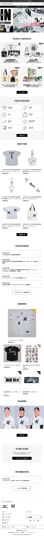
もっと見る (22, 92)
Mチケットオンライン (32, 526)
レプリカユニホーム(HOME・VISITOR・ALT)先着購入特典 (22, 1)
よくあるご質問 (7, 517)
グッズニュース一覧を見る (22, 292)
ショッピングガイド (8, 514)
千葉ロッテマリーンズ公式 (9, 526)
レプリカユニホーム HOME (15, 340)
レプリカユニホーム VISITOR (12, 365)
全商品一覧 (22, 135)
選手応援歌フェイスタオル (30, 392)
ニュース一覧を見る (22, 488)
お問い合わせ (6, 519)
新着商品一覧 (22, 234)
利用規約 (22, 532)
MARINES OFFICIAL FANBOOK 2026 (31, 366)
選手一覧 (22, 435)
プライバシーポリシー (31, 532)
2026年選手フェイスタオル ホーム (12, 392)
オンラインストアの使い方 (22, 458)
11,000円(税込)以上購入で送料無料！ (22, 6)
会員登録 (30, 517)
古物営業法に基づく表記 (13, 532)
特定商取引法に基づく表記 (21, 530)
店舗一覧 (5, 522)
